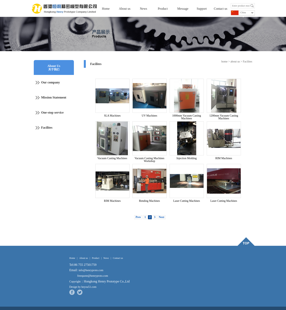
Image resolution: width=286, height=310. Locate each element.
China (238, 13)
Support (202, 8)
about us (235, 61)
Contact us (220, 8)
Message (182, 8)
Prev (138, 217)
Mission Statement (53, 97)
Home (106, 8)
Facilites (46, 127)
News (143, 8)
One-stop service (52, 112)
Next (161, 217)
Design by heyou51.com (82, 286)
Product (163, 8)
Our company (50, 82)
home (224, 61)
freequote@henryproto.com (92, 275)
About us (124, 8)
